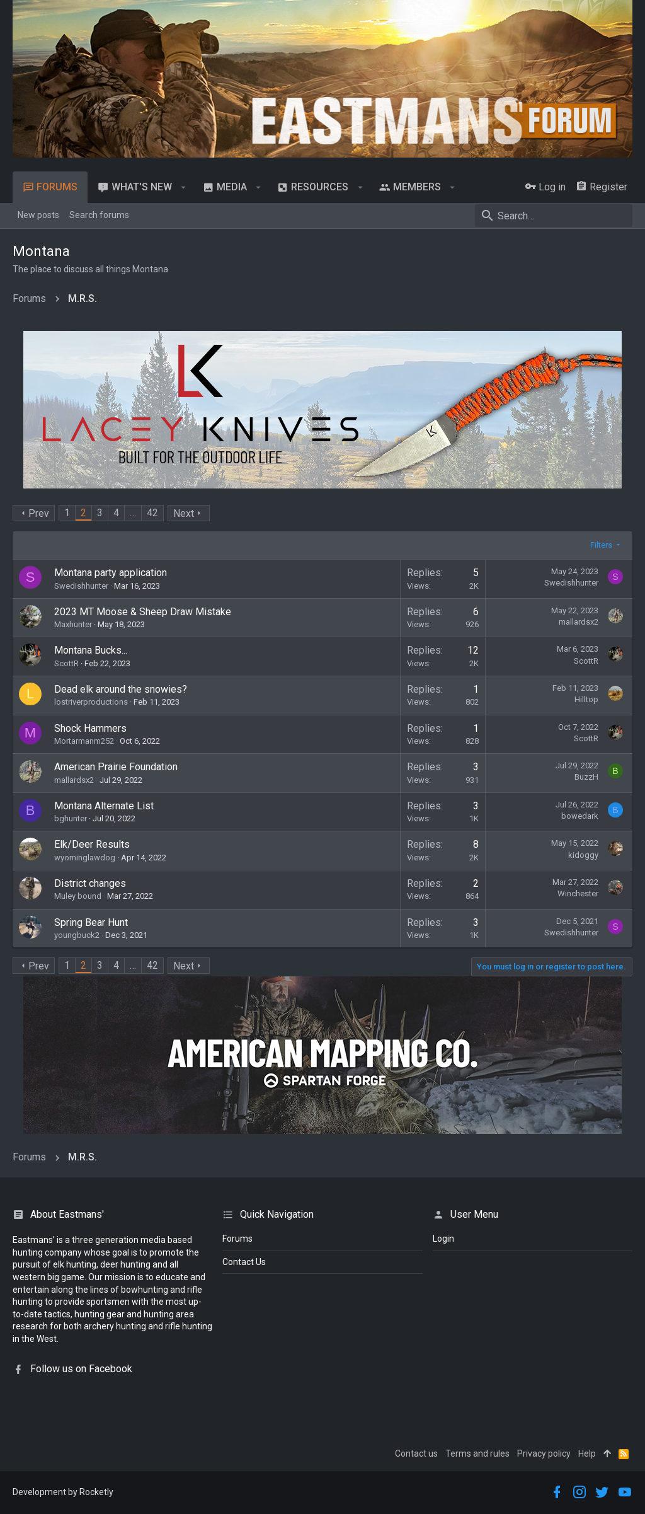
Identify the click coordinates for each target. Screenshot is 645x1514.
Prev (38, 513)
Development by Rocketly (63, 1492)
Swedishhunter (81, 586)
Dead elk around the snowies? (120, 689)
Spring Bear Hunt (91, 922)
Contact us (416, 1453)
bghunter (70, 818)
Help (587, 1453)
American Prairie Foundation (116, 767)
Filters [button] (601, 545)
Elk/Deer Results (92, 844)
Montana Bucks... (90, 650)
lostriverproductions (91, 702)
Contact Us (244, 1262)
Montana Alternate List (104, 806)
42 (152, 513)
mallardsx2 (578, 622)
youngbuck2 (77, 935)
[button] (183, 187)
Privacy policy (544, 1453)
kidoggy (583, 855)
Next (183, 513)
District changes (90, 883)
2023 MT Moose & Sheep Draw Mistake (142, 612)
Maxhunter (73, 624)
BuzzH (586, 777)
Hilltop (586, 699)
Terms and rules (477, 1453)
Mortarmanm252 (84, 741)
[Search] (553, 215)
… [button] (133, 513)
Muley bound (77, 896)
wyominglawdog (84, 857)
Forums (237, 1239)
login (443, 1239)
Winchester (577, 893)
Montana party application (110, 573)
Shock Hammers (90, 728)
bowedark (579, 816)
